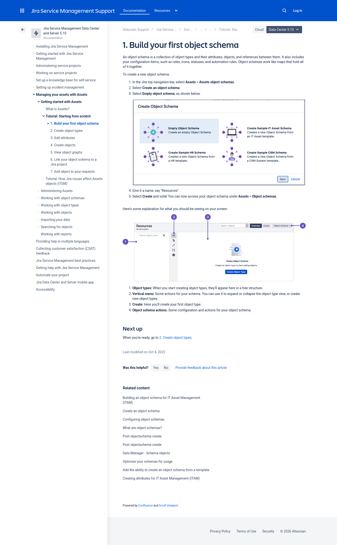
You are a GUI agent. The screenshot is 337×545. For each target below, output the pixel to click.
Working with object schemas (63, 198)
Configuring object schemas (143, 419)
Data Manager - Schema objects (146, 453)
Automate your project (52, 275)
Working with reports (56, 234)
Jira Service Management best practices (66, 261)
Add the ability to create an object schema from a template (166, 470)
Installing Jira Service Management (62, 46)
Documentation (134, 11)
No (166, 368)
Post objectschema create (142, 436)
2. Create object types (67, 131)
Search (284, 10)
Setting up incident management (60, 87)
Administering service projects (58, 66)
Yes (156, 368)
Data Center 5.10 (285, 29)
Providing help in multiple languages (63, 241)
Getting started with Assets (61, 102)
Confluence (145, 505)
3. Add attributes (63, 138)
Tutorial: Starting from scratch (68, 116)
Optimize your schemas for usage (147, 461)
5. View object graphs (66, 152)
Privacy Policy (220, 531)
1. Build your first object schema (75, 123)
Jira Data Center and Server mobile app (65, 282)
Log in (297, 11)
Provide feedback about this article (201, 368)
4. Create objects (63, 145)
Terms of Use (246, 531)
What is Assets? (57, 109)
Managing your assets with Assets (61, 94)
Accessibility (45, 289)
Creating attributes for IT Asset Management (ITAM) (161, 478)
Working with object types (60, 205)
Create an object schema (141, 411)
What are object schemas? (142, 428)
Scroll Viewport (168, 505)
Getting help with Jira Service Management (67, 268)
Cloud (259, 30)
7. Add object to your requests (73, 171)
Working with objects (56, 212)
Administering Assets (57, 191)
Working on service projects (56, 73)
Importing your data (55, 220)
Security (268, 531)
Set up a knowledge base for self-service (66, 80)
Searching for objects (57, 227)
